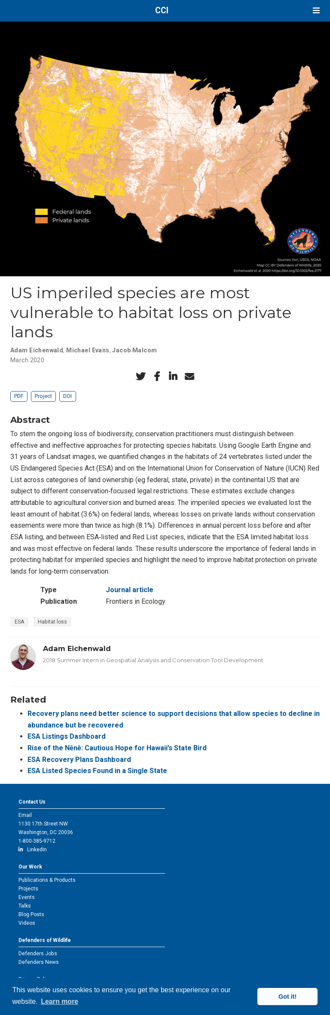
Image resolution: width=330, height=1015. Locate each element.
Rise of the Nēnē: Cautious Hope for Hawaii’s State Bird (117, 748)
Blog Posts (31, 914)
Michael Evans (87, 350)
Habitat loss (52, 622)
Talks (24, 906)
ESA (19, 622)
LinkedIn (32, 850)
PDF (19, 396)
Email (25, 815)
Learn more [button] (59, 1001)
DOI (67, 396)
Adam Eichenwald (36, 350)
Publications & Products (47, 880)
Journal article (129, 590)
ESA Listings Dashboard (67, 736)
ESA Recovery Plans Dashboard (79, 759)
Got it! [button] (287, 996)
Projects (28, 889)
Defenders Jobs (37, 954)
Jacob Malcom (134, 350)
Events (26, 897)
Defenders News (38, 962)
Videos (26, 923)
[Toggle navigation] (316, 10)
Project (43, 396)
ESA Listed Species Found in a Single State (97, 771)
